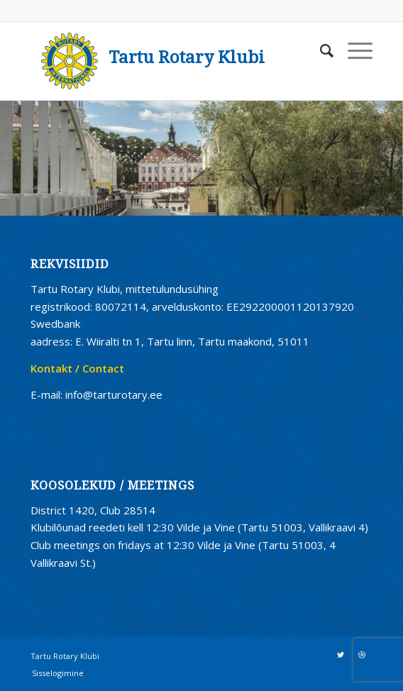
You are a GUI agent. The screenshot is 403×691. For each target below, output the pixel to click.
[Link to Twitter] (340, 654)
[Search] (319, 50)
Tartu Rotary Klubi (187, 57)
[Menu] (352, 50)
